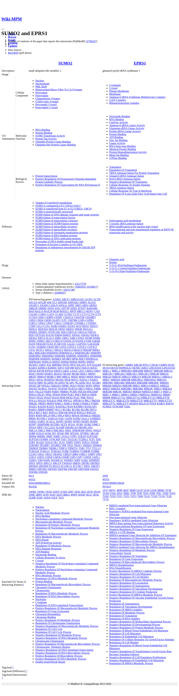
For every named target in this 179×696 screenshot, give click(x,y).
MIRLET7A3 (148, 397)
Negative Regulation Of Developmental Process (134, 624)
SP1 (54, 433)
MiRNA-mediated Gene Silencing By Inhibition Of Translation (143, 535)
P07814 (107, 486)
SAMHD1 (95, 418)
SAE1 (61, 418)
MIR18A (115, 379)
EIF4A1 (76, 335)
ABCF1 (66, 299)
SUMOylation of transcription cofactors (56, 220)
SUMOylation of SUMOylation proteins (56, 223)
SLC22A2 (49, 427)
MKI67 (33, 376)
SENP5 (85, 421)
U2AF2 (33, 454)
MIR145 (116, 376)
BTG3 (146, 364)
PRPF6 (42, 403)
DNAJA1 (88, 329)
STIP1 (73, 436)
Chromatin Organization (48, 587)
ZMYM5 (73, 469)
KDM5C (52, 367)
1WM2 (32, 491)
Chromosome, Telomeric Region (52, 647)
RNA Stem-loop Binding (122, 146)
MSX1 (97, 376)
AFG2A (33, 302)
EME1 (58, 338)
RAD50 (42, 406)
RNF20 (72, 412)
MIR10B (158, 370)
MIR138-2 (143, 373)
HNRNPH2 (48, 356)
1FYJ (105, 490)
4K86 (120, 490)
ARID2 (93, 305)
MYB (67, 379)
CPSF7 (49, 323)
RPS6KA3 (86, 415)
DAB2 (54, 326)
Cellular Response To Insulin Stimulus (129, 184)
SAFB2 (77, 418)
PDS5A (33, 394)
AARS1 (57, 299)
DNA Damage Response (48, 548)
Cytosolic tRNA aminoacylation (126, 223)
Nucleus (39, 80)
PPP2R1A (78, 400)
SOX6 (48, 433)
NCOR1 (96, 382)
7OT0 (113, 496)
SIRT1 (40, 427)
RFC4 (32, 412)
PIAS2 (40, 397)
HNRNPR (34, 359)
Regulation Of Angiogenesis (124, 603)
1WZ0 (48, 491)
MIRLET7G (109, 403)
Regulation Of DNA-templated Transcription (59, 605)
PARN (47, 391)
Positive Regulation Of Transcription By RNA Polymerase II (67, 184)
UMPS (91, 454)
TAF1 (64, 439)
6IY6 (119, 493)
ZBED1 (77, 463)
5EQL (96, 494)
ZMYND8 (83, 469)
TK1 (55, 442)
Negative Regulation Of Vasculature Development (136, 588)
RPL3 (54, 415)
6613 (31, 475)
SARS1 (33, 421)
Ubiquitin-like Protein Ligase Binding (55, 144)
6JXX (54, 497)
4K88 (133, 490)
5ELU (89, 494)
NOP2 (89, 385)
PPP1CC (68, 400)
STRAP (82, 436)
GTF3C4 (92, 347)
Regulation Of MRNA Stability (125, 609)
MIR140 (154, 373)
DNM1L (33, 332)
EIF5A (41, 338)
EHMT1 (66, 335)
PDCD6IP (92, 391)
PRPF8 (50, 403)
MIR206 (107, 385)
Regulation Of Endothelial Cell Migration (131, 636)
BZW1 (89, 311)
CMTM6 (72, 320)
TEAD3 (40, 442)
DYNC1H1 (54, 332)
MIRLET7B (162, 397)
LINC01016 (155, 367)
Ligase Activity (117, 143)
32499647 (59, 292)
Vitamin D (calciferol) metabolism (53, 202)
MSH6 (89, 376)
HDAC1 (49, 350)
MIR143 (107, 376)
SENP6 (94, 421)
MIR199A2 (150, 379)
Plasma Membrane (119, 91)
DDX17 (94, 326)
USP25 (40, 457)
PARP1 (56, 391)
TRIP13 (63, 448)
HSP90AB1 (35, 361)
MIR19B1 (108, 382)
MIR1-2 (116, 370)
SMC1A (33, 430)
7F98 (133, 493)
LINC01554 (168, 367)
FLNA (49, 344)
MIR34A (167, 388)
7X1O (147, 496)
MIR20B (127, 385)
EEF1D (114, 367)
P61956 (33, 486)
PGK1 (70, 394)
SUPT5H (34, 439)
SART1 (41, 421)
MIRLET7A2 (133, 397)
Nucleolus (40, 599)
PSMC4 (77, 403)
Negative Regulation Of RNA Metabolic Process (61, 638)
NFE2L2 (45, 385)
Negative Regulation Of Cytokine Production (133, 591)
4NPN (74, 494)
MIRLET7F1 (150, 400)
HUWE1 (33, 364)
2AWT (56, 491)
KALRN (96, 364)
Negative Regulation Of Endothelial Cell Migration (136, 660)
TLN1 (62, 442)
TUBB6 (95, 451)
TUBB (65, 451)
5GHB (32, 497)
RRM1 (32, 418)
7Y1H (154, 496)
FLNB (57, 344)
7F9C (159, 493)
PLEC (76, 397)
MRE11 (66, 376)
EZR (88, 341)
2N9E (32, 494)
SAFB (68, 418)
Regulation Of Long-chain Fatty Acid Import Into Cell (138, 193)
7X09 (140, 496)
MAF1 (32, 373)
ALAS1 (92, 302)
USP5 (73, 457)
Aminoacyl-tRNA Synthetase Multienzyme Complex (137, 97)
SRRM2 (41, 436)
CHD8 (47, 320)
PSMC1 (59, 403)
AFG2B (42, 302)
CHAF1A (68, 317)
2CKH (63, 491)
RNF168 (63, 412)
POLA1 (33, 400)
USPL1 (96, 457)
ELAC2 (50, 338)
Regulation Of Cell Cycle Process (53, 632)
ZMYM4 (62, 469)
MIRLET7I (122, 403)
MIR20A (117, 385)
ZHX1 (87, 466)
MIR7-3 (107, 394)
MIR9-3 (134, 394)
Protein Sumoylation (46, 176)
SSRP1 (57, 436)
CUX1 (46, 326)
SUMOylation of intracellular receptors (56, 226)
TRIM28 (33, 448)
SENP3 (77, 421)
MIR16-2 (167, 376)
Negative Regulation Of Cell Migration (130, 574)
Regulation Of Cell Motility (124, 642)
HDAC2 (58, 350)
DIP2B (78, 329)
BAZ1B (48, 311)
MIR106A (126, 370)
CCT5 (97, 314)
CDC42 (154, 364)
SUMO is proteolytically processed (54, 211)
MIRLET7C (109, 400)
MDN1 (92, 373)
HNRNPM (95, 356)
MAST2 (58, 373)
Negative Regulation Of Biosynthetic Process (133, 541)
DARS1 (62, 326)
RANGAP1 (91, 406)
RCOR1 (67, 409)
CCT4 (90, 314)
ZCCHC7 (78, 466)
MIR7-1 (158, 391)
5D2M (81, 494)
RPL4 (61, 415)
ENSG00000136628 (113, 483)
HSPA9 (73, 361)
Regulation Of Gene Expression (52, 611)
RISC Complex (117, 508)
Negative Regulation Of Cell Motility (129, 577)
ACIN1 (89, 299)
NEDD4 (133, 403)
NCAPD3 (59, 382)
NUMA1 (42, 388)
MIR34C (117, 391)
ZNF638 (42, 472)
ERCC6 (58, 341)
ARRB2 (42, 308)
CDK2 (41, 317)
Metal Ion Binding (119, 155)
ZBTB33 (33, 466)
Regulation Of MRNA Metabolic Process (131, 663)
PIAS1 (32, 397)
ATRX (73, 308)
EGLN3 (50, 335)
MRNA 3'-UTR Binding (122, 532)
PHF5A (86, 394)
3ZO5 (59, 494)
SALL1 (85, 418)
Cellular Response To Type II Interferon (130, 190)
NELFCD (143, 403)
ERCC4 (49, 341)
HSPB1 (82, 361)
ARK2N (33, 308)
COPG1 (33, 323)
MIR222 (164, 385)
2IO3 (83, 491)
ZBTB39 (43, 466)
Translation (115, 167)
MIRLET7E (136, 400)
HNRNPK (59, 356)
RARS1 (33, 409)
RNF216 (91, 412)
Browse (12, 37)
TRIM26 (97, 445)
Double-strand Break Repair (50, 661)
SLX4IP (60, 427)
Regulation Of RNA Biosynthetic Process (57, 596)
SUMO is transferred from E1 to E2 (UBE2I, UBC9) (63, 208)
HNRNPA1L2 (66, 353)
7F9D (165, 493)
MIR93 (166, 394)
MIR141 (164, 373)
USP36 (57, 457)
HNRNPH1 (35, 356)
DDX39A (43, 329)
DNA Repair (42, 539)
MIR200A (130, 382)
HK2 (31, 353)
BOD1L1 (65, 311)
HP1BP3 (66, 359)
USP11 (32, 457)
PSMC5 (86, 403)
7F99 (139, 493)
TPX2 (70, 445)
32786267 (91, 41)
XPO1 (32, 463)
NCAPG (69, 382)
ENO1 (81, 338)
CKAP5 (55, 320)
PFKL (48, 394)
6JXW (47, 497)
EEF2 (32, 335)
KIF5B (40, 370)
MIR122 (168, 370)
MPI (58, 376)
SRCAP (94, 433)
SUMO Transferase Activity (50, 135)
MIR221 (154, 385)
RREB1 (96, 415)
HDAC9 (78, 350)
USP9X (87, 457)
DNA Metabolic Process (48, 536)
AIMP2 (129, 364)
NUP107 (52, 388)
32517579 (80, 283)
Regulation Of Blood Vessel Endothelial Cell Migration (138, 630)
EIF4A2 (85, 335)
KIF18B (69, 367)
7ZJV (61, 497)
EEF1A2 (83, 332)
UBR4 (74, 454)
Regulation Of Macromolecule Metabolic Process (61, 533)
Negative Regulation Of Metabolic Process (58, 635)
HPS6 (75, 359)
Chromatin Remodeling (47, 614)
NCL (88, 382)
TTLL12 (96, 448)
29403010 (80, 286)
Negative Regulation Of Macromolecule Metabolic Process (66, 626)
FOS (63, 344)
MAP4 (40, 373)
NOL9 (73, 385)
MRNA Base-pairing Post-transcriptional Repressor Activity (141, 523)
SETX (63, 424)
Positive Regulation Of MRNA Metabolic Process (135, 594)
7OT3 (133, 496)
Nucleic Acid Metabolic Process (52, 513)
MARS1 (48, 373)
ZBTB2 (86, 463)
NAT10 (33, 382)
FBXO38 (41, 344)
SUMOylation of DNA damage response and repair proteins (67, 214)
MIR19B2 (119, 382)
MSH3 (82, 376)
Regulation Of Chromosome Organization (57, 623)
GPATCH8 (52, 347)
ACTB (96, 299)
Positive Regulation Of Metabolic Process (57, 620)
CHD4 (39, 320)
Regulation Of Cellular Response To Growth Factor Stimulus (141, 639)
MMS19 (41, 376)
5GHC (39, 497)
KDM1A (42, 367)
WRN (77, 460)
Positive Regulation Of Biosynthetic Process (59, 655)
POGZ (90, 397)
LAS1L (74, 370)
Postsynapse (41, 95)
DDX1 (85, 326)
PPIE (60, 400)
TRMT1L (73, 448)
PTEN (152, 403)
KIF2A (86, 367)
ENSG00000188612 (39, 483)
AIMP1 (83, 302)
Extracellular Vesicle (120, 553)
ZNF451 (94, 469)
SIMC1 (96, 424)
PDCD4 (82, 391)
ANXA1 (62, 305)
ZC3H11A (54, 466)
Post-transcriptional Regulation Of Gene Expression (137, 526)
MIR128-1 (108, 373)
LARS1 (65, 370)
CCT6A (33, 317)
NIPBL (65, 385)
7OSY (172, 493)
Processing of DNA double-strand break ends (59, 241)
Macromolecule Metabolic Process (53, 521)
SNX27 (97, 430)
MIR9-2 (125, 394)
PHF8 (93, 394)
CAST (50, 314)
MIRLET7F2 (165, 400)
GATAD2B (93, 344)
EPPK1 (33, 341)
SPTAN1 (74, 433)
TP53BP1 (45, 445)
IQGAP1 (81, 364)
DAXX (71, 326)
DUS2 (171, 364)
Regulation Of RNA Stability (124, 618)
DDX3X (53, 329)
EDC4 (64, 332)
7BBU (126, 493)
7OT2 (126, 496)
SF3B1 (79, 424)
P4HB (97, 388)
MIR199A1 (137, 379)
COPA (81, 320)
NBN (40, 382)
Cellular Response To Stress (50, 557)
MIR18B (126, 379)
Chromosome (42, 590)
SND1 (68, 430)
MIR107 (148, 370)
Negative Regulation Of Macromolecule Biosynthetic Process (142, 538)
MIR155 (126, 376)
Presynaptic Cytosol (46, 104)
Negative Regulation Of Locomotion (128, 583)
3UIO (52, 494)
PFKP (63, 394)
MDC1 (83, 373)
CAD (97, 311)
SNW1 (88, 430)
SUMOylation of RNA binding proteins (56, 235)
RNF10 (170, 403)
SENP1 (60, 421)
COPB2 (89, 320)
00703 (106, 479)
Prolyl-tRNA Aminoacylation (124, 179)
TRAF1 (78, 445)
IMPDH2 (57, 364)
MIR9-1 (116, 394)
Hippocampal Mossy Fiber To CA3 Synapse (58, 89)
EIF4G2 (33, 338)
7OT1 (119, 496)
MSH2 (74, 376)
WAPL (46, 460)
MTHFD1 (49, 379)
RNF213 (81, 412)
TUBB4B (85, 451)
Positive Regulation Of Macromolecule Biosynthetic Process (67, 644)
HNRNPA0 (52, 353)
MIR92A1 (144, 394)
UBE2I (67, 454)
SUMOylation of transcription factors (55, 217)
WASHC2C (57, 460)
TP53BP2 (55, 445)
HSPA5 (56, 361)
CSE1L (58, 323)
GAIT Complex (117, 100)
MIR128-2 (120, 373)
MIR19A (161, 379)
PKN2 (69, 397)
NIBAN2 (56, 385)
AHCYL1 (52, 302)
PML (83, 397)
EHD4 (58, 335)
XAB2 (84, 460)
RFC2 (93, 409)
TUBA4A (56, 451)
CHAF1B (79, 317)
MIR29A (115, 388)
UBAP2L (57, 454)
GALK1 (71, 344)
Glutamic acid (116, 259)
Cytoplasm (115, 85)
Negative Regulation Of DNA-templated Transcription (64, 650)
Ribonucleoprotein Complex (124, 103)
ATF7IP (65, 308)
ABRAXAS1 (77, 299)
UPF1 (99, 454)
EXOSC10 (69, 341)
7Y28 (169, 496)
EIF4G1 (94, 335)
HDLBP (87, 350)
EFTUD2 (40, 335)
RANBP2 (79, 406)
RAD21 (33, 406)
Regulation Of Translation (123, 170)
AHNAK (62, 302)
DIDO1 (70, 329)
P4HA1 (89, 388)
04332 (32, 479)
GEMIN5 (41, 347)
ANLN (54, 305)
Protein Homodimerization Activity (128, 152)
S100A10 (53, 418)
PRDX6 (95, 400)
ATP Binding (116, 137)
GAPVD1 (81, 344)
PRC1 (88, 400)
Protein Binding (43, 132)
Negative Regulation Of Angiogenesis (129, 585)
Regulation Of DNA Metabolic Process (56, 578)
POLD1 (42, 400)
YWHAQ (67, 463)
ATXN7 (82, 308)
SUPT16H (92, 436)
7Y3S (106, 499)
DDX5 (61, 329)
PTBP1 (95, 403)
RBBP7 (50, 409)
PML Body (41, 86)
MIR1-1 (107, 370)
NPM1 (96, 385)
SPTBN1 (85, 433)
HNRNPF (95, 353)
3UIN (46, 494)
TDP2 (32, 442)
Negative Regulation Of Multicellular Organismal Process (140, 621)
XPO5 (39, 463)
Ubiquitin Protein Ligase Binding (53, 141)
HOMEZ (56, 359)
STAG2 (65, 436)
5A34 (146, 490)
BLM (56, 311)
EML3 (73, 338)
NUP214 (72, 388)
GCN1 (32, 347)
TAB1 (127, 406)
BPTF (73, 311)
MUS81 (59, 379)
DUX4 (106, 367)
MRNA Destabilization (121, 565)
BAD (31, 311)
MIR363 (127, 391)
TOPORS (34, 445)
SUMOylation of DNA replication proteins (58, 238)
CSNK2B (68, 323)
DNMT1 (42, 332)
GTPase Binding (118, 158)
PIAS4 (55, 397)
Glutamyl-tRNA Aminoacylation (126, 176)
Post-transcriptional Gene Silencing (128, 517)
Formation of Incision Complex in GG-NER (58, 244)
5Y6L (113, 493)
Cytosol (113, 88)
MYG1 (75, 379)
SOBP (32, 433)
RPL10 (46, 415)
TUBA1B (34, 451)
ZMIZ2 (33, 469)
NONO (81, 385)
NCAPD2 (49, 382)
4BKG (66, 494)
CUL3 (39, 326)
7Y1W (161, 496)
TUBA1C (45, 451)
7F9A (146, 493)
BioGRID (13, 52)
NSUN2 (33, 388)
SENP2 (68, 421)
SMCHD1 (58, 430)
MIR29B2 (138, 388)
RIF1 (45, 412)
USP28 (48, 457)
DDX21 (33, 329)
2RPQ (39, 494)
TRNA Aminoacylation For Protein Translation (134, 173)
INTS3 (66, 364)
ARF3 (78, 305)
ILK (49, 364)
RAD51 (50, 406)
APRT (71, 305)
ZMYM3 (52, 469)
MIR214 (145, 385)
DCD (78, 326)
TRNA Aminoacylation (121, 187)
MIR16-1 (157, 376)
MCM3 (67, 373)
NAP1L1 (84, 379)
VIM (40, 460)
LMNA (89, 370)
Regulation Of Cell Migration (125, 633)
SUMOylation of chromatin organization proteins (61, 232)
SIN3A (32, 427)
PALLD (39, 391)
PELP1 (41, 394)
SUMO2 (65, 63)
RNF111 (53, 412)
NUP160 (62, 388)
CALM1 (33, 314)
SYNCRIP (54, 439)
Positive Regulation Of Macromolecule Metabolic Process (66, 608)
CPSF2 (41, 323)
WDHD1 (69, 460)
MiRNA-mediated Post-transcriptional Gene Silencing (138, 505)
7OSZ (106, 496)
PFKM (56, 394)
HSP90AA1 (92, 359)
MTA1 (32, 379)
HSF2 (82, 359)
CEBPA (49, 317)
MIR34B (107, 391)
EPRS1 (140, 63)
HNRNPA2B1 (82, 353)
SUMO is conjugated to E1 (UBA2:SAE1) (58, 205)
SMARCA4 (71, 427)
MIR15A (136, 376)
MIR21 (136, 385)
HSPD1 (91, 361)
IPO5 (73, 364)
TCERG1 (83, 439)
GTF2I (62, 347)
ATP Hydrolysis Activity (48, 542)
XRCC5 (47, 463)
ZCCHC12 (66, 466)
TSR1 (82, 448)
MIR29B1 (126, 388)
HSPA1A (46, 361)
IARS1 (42, 364)
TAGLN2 (72, 439)
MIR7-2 (167, 391)
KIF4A (32, 370)
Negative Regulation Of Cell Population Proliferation (137, 657)
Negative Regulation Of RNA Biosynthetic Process (62, 652)
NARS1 (94, 379)
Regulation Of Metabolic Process (53, 545)
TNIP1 (77, 442)
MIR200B (142, 382)
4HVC (112, 490)
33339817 (91, 286)
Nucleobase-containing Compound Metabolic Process (63, 518)
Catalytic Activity (118, 122)
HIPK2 (96, 350)
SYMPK (43, 439)
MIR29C (148, 388)
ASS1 (57, 308)
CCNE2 (68, 314)
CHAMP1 (90, 317)
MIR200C (153, 382)
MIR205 (164, 382)
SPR (66, 433)
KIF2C (93, 367)
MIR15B (146, 376)
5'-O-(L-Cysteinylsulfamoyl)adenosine (129, 268)
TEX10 (48, 442)
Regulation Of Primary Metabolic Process (57, 524)
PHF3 (78, 394)
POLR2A (51, 400)
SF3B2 (87, 424)
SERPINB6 (43, 424)
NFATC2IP (35, 385)
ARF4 (85, 305)
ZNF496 (33, 472)
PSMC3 (68, 403)
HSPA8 (65, 361)
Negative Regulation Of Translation (128, 181)
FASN (32, 344)
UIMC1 (83, 454)
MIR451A (147, 391)
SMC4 (49, 430)
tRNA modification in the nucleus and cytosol (133, 226)
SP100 (60, 433)
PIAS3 (47, 397)
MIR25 (106, 388)
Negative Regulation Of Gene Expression (131, 529)
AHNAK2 (73, 302)
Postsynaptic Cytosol (46, 107)
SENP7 (33, 424)
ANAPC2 (45, 305)
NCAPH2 (80, 382)
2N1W (96, 491)
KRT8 (57, 370)
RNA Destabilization (120, 568)
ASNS (50, 308)
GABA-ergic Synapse (47, 101)
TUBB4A (74, 451)
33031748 (68, 289)
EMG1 (66, 338)
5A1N (139, 490)
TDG (98, 439)
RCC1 (58, 409)
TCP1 (92, 439)
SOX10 (40, 433)
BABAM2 (92, 308)
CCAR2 (59, 314)
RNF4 (32, 415)
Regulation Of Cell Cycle (48, 629)
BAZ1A (39, 311)
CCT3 (83, 314)
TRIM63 (43, 448)
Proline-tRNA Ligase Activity (125, 131)
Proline (113, 262)
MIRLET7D (122, 400)
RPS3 (68, 415)
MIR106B (138, 370)
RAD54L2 (61, 406)
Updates (12, 46)
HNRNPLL (83, 356)
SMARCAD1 (85, 427)
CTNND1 (91, 323)
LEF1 (82, 370)
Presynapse (41, 92)
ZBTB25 (95, 463)
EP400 (96, 338)
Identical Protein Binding (122, 149)
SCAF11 (50, 421)
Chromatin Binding (45, 617)
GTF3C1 (71, 347)
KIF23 (78, 367)
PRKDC (33, 403)
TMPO (69, 442)
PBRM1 (64, 391)
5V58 (168, 490)
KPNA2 (49, 370)
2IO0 (77, 491)
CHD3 (32, 320)
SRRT (49, 436)
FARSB (96, 341)
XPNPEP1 (94, 460)
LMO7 (97, 370)
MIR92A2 (156, 394)
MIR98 (106, 397)
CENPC (58, 317)
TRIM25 (87, 445)
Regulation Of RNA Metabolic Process (56, 593)
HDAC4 (68, 350)
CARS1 (42, 314)
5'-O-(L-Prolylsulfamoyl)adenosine (128, 265)
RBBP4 (42, 409)
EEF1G (92, 332)
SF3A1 (71, 424)
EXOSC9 (80, 341)
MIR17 (106, 379)
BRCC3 (81, 311)
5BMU (161, 490)
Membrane (115, 94)
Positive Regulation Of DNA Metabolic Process (60, 658)
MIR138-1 (132, 373)
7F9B (152, 493)
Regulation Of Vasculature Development (130, 606)
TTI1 (88, 448)
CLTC (64, 320)
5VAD (106, 493)
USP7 (79, 457)
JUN (89, 364)
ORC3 (81, 388)
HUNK (136, 367)
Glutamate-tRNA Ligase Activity (126, 128)
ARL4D (138, 364)
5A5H (153, 490)
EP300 (88, 338)
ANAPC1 (34, 305)
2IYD (90, 491)
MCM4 (75, 373)
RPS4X (76, 415)
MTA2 (39, 379)
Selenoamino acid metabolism (125, 220)
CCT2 (76, 314)
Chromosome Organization (49, 641)
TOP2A (86, 442)
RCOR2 (76, 409)
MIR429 (137, 391)
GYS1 (32, 350)
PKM (63, 397)
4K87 (126, 490)
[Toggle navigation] (2, 29)
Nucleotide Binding (119, 116)
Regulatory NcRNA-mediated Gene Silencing (133, 520)
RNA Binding (42, 129)
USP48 (65, 457)
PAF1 (32, 391)
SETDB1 (55, 424)
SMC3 (41, 430)
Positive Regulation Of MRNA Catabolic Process (135, 571)
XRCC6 (57, 463)
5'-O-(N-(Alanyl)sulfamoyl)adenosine (129, 271)
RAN (70, 406)
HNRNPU (45, 359)
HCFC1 (40, 350)
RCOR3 (85, 409)
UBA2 (48, 454)
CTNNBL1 (79, 323)
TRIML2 (53, 448)
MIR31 (158, 388)
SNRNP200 (78, 430)
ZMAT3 (95, 466)
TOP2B (94, 442)
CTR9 (32, 326)
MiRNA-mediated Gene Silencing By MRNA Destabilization (142, 547)
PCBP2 (73, 391)
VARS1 (33, 460)
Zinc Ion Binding (118, 140)
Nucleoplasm (42, 83)
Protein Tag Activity (46, 138)
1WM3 (40, 491)
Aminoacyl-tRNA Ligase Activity (127, 125)
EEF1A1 (73, 332)
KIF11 (61, 367)
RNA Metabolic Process (48, 575)
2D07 (71, 491)
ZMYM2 (42, 469)
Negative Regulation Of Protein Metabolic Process (136, 627)
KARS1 (33, 367)
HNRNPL (71, 356)
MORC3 (51, 376)
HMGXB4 (40, 353)
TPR (63, 445)
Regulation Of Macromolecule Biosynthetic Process (63, 584)
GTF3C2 (82, 347)
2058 (105, 475)
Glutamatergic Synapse (47, 98)
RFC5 (39, 412)
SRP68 (32, 436)
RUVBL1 (42, 418)
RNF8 (39, 415)
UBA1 (40, 454)
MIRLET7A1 (118, 397)
